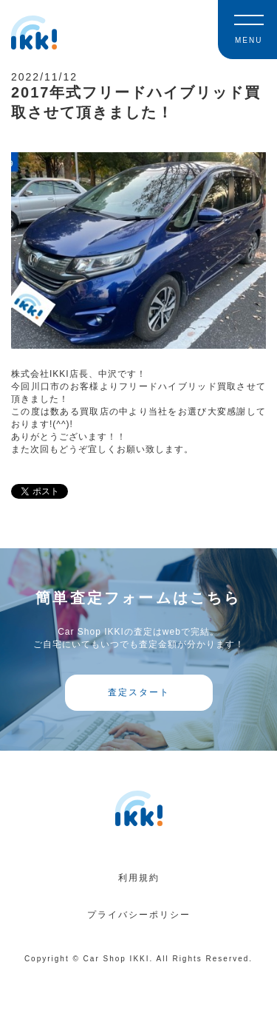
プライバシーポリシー (139, 915)
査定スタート (139, 692)
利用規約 (139, 878)
